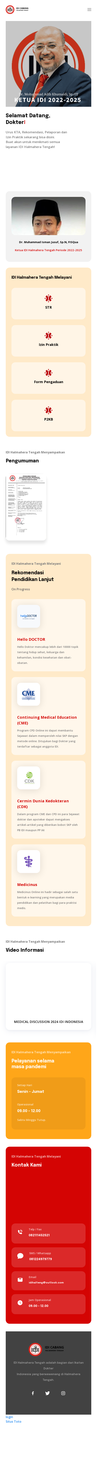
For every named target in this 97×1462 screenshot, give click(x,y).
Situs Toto (13, 1421)
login (9, 1417)
